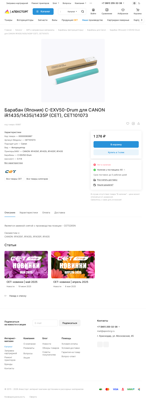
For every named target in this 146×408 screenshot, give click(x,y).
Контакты (9, 368)
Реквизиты (28, 348)
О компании (29, 343)
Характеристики (29, 212)
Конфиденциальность (14, 397)
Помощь (66, 338)
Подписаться (69, 323)
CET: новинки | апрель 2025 (70, 281)
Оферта (33, 397)
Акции (26, 357)
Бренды (8, 364)
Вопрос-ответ (69, 356)
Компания (28, 338)
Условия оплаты (70, 343)
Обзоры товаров (50, 348)
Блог (45, 338)
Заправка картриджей (10, 352)
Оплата (46, 212)
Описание (9, 212)
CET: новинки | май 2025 (22, 281)
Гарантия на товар (71, 352)
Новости (46, 343)
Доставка (59, 212)
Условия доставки (71, 348)
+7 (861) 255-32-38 (112, 3)
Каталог (8, 346)
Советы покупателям (49, 353)
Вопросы (28, 353)
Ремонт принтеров (9, 358)
